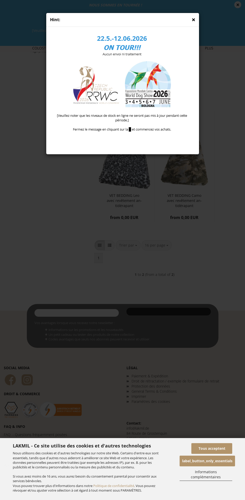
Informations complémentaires (206, 474)
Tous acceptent (212, 448)
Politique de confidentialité (113, 485)
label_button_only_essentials (207, 460)
